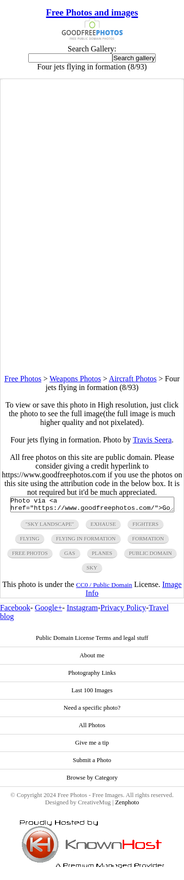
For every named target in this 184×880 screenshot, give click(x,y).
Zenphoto (127, 805)
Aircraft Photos (133, 379)
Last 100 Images (92, 693)
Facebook (15, 610)
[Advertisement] (91, 284)
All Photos (92, 728)
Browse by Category (91, 780)
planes (102, 556)
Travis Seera (152, 440)
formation (148, 541)
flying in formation (86, 541)
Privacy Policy (123, 610)
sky (92, 570)
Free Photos (22, 379)
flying (29, 541)
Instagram (82, 610)
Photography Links (92, 675)
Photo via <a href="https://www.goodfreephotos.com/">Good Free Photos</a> (92, 506)
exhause (103, 527)
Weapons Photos (75, 379)
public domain (150, 556)
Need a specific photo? (92, 710)
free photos (30, 556)
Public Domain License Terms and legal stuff (92, 640)
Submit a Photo (92, 763)
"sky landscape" (49, 527)
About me (92, 658)
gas (69, 556)
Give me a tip (92, 745)
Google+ (48, 610)
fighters (145, 527)
